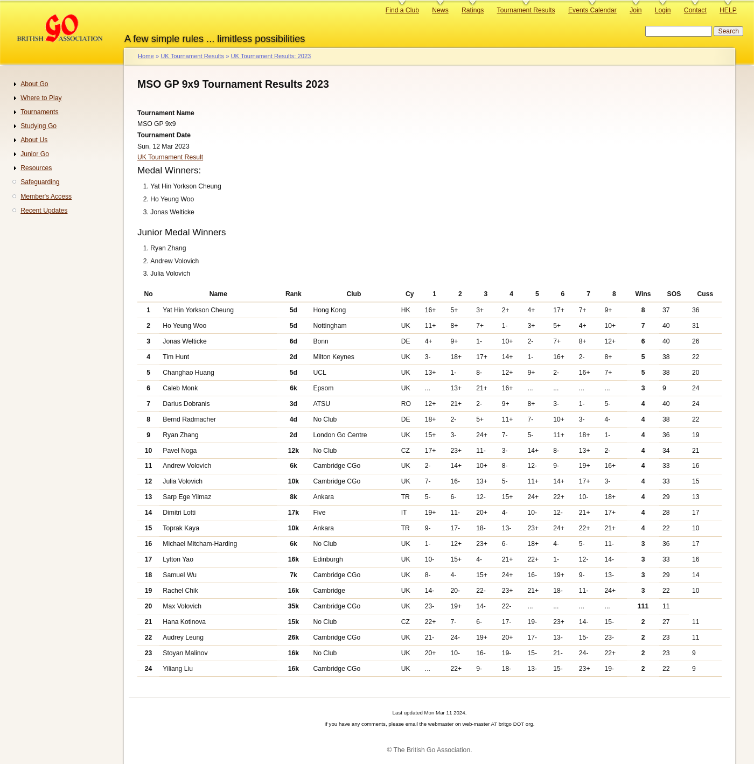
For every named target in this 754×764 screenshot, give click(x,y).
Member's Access (46, 196)
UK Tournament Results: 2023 (271, 56)
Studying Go (38, 126)
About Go (34, 84)
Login (663, 10)
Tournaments (39, 112)
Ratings (473, 10)
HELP (728, 10)
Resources (36, 168)
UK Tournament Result (170, 157)
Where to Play (40, 98)
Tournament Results (526, 10)
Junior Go (34, 154)
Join (635, 10)
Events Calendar (592, 10)
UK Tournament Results (192, 56)
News (440, 10)
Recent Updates (43, 210)
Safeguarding (39, 182)
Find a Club (402, 10)
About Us (33, 140)
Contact (695, 10)
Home (146, 56)
